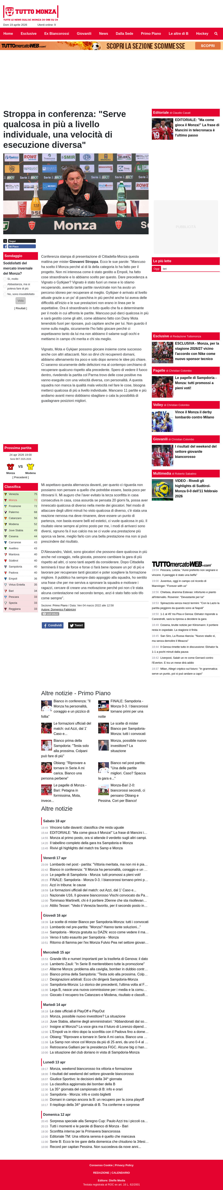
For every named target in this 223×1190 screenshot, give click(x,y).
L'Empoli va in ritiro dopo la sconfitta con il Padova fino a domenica (101, 1032)
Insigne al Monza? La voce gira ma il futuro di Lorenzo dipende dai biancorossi (109, 1026)
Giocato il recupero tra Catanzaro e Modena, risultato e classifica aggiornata (108, 995)
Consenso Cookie (101, 1165)
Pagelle (159, 370)
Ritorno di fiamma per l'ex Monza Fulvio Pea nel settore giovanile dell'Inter (106, 942)
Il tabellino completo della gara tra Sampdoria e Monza (91, 843)
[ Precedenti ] (20, 477)
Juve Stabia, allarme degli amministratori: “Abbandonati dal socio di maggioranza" (112, 1021)
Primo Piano (60, 605)
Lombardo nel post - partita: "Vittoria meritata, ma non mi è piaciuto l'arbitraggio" (110, 864)
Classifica (13, 487)
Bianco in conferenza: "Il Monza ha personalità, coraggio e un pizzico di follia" (109, 869)
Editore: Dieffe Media (111, 1180)
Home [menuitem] (8, 33)
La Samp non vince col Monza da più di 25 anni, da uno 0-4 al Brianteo (104, 1042)
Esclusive (161, 336)
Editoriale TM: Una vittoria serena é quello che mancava (92, 1136)
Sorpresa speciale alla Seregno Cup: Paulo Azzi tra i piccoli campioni (102, 1121)
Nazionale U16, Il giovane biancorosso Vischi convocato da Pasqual (101, 895)
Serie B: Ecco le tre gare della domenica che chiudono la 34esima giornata (106, 1141)
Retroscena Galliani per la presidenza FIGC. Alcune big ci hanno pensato (105, 1047)
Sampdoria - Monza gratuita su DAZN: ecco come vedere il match (100, 932)
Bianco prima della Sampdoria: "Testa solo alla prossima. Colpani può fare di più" (111, 974)
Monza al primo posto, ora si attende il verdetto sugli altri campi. (98, 838)
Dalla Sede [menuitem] (124, 33)
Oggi (156, 268)
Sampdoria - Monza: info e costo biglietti (80, 1094)
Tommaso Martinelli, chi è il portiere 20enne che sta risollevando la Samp (105, 900)
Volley (158, 405)
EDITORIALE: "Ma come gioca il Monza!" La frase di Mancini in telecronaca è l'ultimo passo (119, 832)
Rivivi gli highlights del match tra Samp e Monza (86, 848)
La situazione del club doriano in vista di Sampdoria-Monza (95, 1052)
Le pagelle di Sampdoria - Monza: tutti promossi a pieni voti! (95, 875)
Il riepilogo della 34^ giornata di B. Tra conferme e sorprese (95, 1105)
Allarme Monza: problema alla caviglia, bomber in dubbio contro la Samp (105, 969)
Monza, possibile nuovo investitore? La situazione (128, 746)
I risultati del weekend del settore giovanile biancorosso (92, 1074)
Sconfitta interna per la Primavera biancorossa (85, 1131)
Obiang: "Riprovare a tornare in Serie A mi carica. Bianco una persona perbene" (110, 1037)
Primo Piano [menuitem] (151, 33)
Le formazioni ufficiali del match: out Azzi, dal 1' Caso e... (72, 729)
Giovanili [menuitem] (84, 33)
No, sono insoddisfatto (21, 294)
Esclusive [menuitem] (29, 33)
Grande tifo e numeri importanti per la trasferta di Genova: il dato (99, 959)
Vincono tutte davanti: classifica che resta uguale (87, 827)
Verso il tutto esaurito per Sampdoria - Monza (84, 937)
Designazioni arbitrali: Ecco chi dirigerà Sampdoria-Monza (94, 979)
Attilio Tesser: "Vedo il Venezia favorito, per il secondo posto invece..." (102, 905)
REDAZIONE (101, 1172)
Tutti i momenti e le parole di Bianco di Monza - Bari (89, 1126)
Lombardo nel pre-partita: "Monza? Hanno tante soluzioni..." (95, 927)
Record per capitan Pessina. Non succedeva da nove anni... (95, 1147)
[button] (21, 300)
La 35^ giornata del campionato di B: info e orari (86, 1089)
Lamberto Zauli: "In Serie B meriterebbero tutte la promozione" (97, 964)
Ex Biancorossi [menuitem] (56, 33)
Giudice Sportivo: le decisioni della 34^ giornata (86, 1079)
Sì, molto (13, 278)
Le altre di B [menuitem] (178, 33)
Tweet (76, 625)
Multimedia (162, 473)
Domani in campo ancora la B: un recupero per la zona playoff (97, 1099)
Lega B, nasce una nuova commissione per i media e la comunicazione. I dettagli (111, 990)
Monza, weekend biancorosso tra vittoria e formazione (91, 1068)
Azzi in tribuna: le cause (68, 885)
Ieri (165, 268)
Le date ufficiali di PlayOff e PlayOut (77, 1011)
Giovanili (160, 439)
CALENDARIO (121, 1172)
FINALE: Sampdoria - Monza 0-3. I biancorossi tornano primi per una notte (106, 880)
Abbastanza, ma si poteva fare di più (19, 286)
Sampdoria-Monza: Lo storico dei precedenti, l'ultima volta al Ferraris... (103, 984)
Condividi (53, 625)
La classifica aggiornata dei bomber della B (82, 1084)
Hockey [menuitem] (202, 33)
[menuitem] (216, 33)
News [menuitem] (103, 33)
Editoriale (161, 112)
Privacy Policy (124, 1165)
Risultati (21, 308)
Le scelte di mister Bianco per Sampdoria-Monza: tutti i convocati (128, 729)
